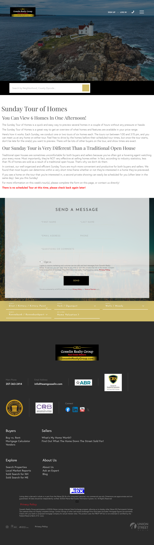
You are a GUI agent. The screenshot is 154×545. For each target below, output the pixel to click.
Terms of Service (90, 289)
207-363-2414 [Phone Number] (14, 384)
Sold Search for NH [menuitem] (17, 474)
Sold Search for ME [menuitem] (17, 477)
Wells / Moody (114, 306)
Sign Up (111, 12)
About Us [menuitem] (48, 467)
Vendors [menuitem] (10, 444)
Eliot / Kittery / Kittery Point (27, 306)
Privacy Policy (104, 270)
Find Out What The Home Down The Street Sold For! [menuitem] (73, 441)
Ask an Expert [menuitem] (51, 470)
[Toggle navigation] (142, 12)
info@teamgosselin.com (48, 384)
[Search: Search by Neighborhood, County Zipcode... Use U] (47, 88)
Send (76, 281)
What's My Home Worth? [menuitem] (56, 437)
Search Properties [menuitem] (16, 467)
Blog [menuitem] (45, 474)
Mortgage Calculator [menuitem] (18, 441)
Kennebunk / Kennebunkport (26, 315)
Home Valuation (67, 315)
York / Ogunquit (67, 306)
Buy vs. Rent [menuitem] (13, 437)
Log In (123, 12)
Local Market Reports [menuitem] (18, 470)
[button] (85, 88)
